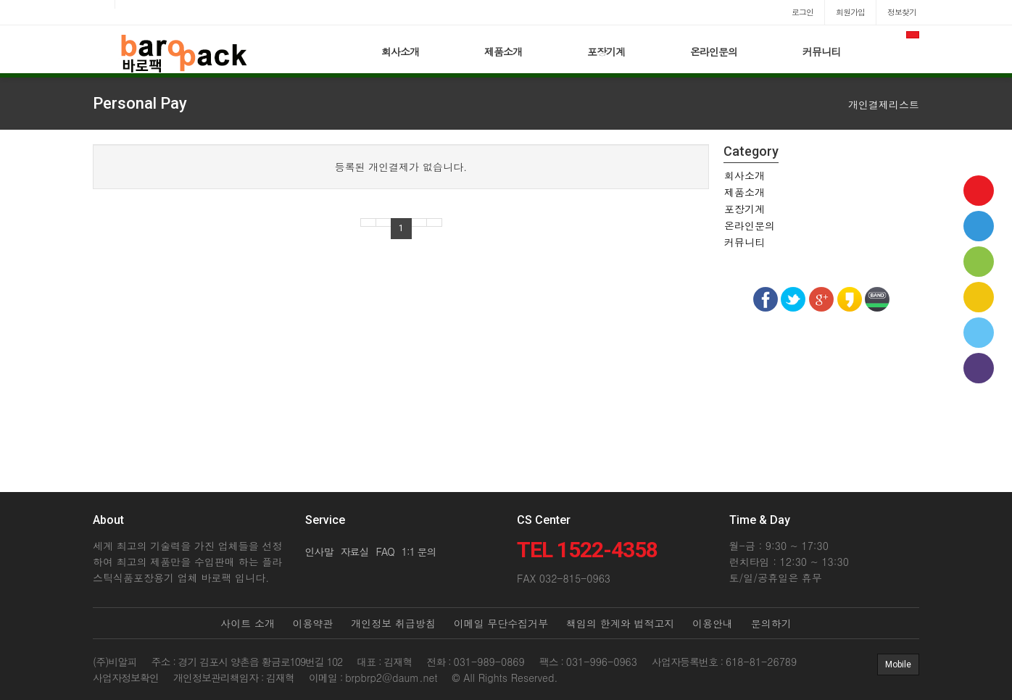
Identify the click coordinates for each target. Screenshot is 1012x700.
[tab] (821, 175)
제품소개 (503, 51)
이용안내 (712, 623)
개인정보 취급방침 (393, 623)
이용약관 (313, 623)
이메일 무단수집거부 (501, 623)
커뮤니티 (821, 51)
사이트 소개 (247, 623)
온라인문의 (713, 51)
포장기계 (606, 51)
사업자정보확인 (126, 677)
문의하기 (771, 623)
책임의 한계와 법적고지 (620, 623)
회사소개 (400, 51)
